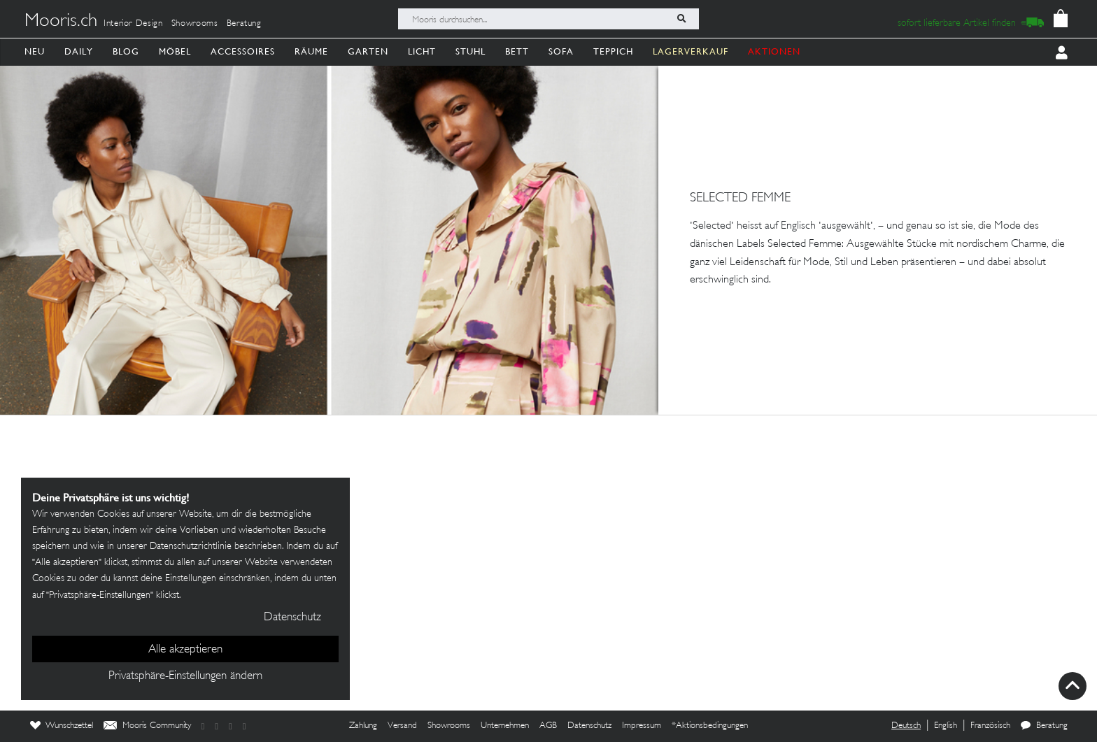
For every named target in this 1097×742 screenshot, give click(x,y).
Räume (311, 51)
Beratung (244, 24)
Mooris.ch (60, 22)
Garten (368, 51)
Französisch (990, 726)
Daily (78, 51)
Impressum (641, 726)
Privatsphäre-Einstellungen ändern (185, 676)
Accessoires (243, 51)
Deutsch (906, 726)
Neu (34, 51)
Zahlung (363, 726)
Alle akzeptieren (185, 649)
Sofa (561, 51)
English (945, 726)
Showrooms (194, 24)
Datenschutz (589, 726)
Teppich (613, 51)
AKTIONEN (774, 51)
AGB (548, 726)
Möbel (175, 51)
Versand (402, 726)
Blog (126, 51)
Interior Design (133, 24)
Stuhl (470, 51)
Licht (422, 51)
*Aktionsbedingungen (710, 726)
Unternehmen (505, 726)
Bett (517, 51)
